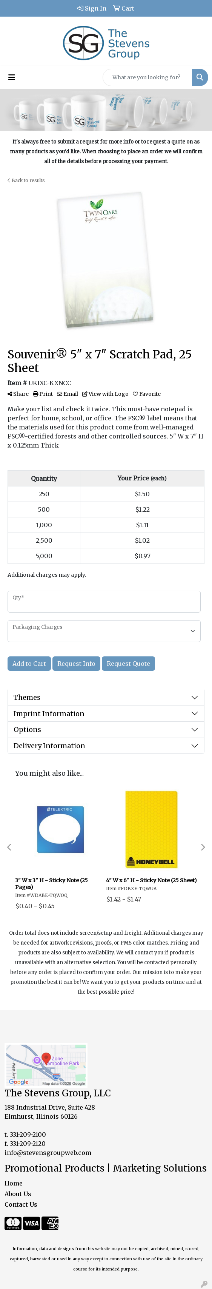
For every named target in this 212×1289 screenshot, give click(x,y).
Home (14, 1183)
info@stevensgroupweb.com (48, 1152)
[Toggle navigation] (12, 77)
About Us (18, 1194)
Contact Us (21, 1204)
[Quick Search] (147, 77)
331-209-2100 (28, 1134)
